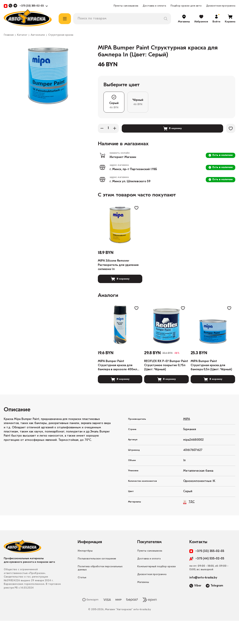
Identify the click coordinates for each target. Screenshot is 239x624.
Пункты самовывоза (126, 6)
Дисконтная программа (220, 6)
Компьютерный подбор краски (156, 569)
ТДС (189, 505)
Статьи (82, 580)
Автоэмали (38, 35)
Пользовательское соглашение (97, 562)
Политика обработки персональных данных (100, 571)
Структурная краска (60, 35)
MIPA (186, 422)
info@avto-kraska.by (203, 580)
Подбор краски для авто (186, 6)
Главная (9, 35)
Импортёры (85, 554)
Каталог (22, 35)
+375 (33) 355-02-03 (31, 6)
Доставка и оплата (154, 6)
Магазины (143, 585)
